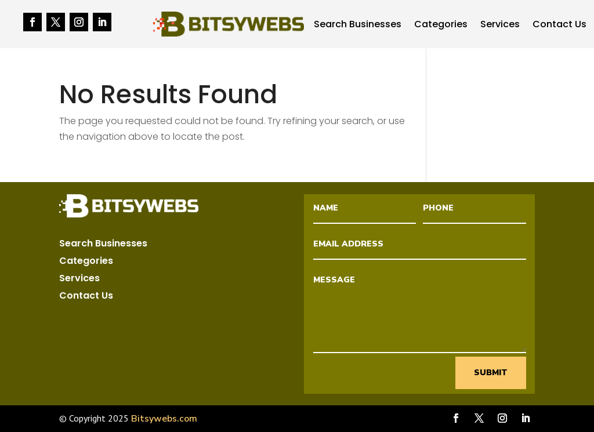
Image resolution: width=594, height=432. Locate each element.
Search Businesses (357, 25)
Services (500, 25)
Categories (441, 25)
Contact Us (559, 25)
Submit (491, 372)
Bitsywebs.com (164, 418)
